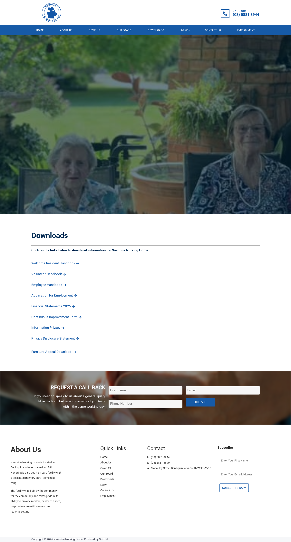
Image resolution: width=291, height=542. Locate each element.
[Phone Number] (145, 404)
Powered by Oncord (96, 539)
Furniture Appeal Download (53, 352)
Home (40, 30)
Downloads (156, 30)
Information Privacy (47, 328)
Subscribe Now (234, 487)
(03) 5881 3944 (158, 457)
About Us (66, 30)
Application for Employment (54, 295)
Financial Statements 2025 (53, 306)
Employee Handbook (48, 285)
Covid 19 (94, 30)
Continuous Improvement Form (56, 317)
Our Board (124, 30)
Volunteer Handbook (48, 274)
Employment (246, 30)
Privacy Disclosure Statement (55, 338)
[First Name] (145, 390)
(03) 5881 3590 (158, 462)
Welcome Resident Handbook (55, 263)
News (185, 30)
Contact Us (213, 30)
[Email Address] (223, 390)
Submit (200, 402)
